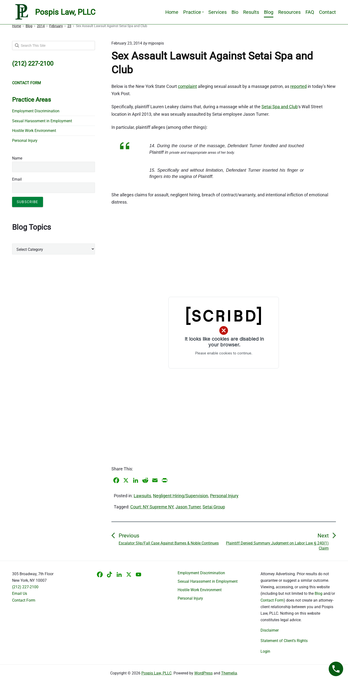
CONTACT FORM (26, 83)
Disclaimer (270, 630)
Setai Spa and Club (279, 106)
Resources (289, 12)
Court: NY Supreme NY (152, 506)
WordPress (203, 673)
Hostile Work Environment (34, 130)
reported (298, 86)
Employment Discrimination (35, 111)
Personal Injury (224, 495)
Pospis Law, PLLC (156, 673)
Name (17, 158)
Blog (268, 12)
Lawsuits (142, 495)
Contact (327, 12)
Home (171, 12)
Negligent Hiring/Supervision (180, 495)
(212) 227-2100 (25, 587)
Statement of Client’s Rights (284, 640)
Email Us (19, 593)
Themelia (229, 673)
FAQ (309, 12)
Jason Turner (188, 506)
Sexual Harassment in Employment (42, 121)
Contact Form (23, 600)
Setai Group (214, 506)
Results (251, 12)
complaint (187, 86)
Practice (193, 12)
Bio (235, 12)
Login (265, 651)
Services (217, 12)
